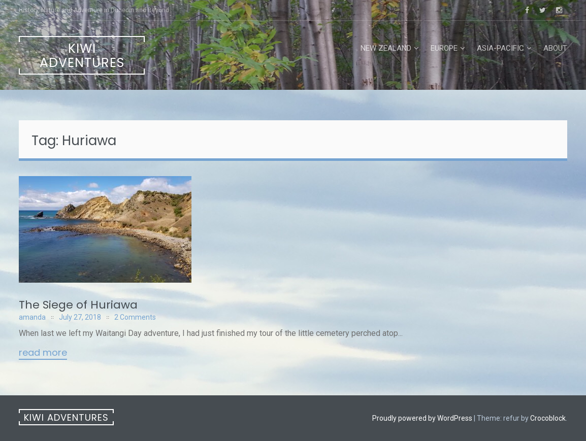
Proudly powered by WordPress (422, 418)
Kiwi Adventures (82, 56)
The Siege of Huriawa (78, 305)
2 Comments (135, 317)
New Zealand (386, 48)
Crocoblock (548, 418)
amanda (32, 317)
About (555, 48)
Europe (444, 48)
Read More (43, 353)
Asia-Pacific (500, 48)
